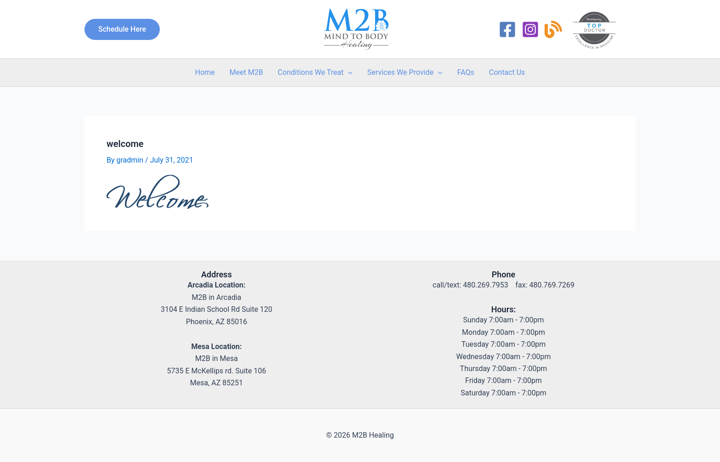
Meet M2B (246, 72)
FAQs (465, 72)
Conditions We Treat (315, 72)
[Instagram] (530, 29)
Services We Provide (405, 72)
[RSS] (553, 29)
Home (205, 72)
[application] (348, 72)
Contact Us (507, 72)
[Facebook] (507, 29)
